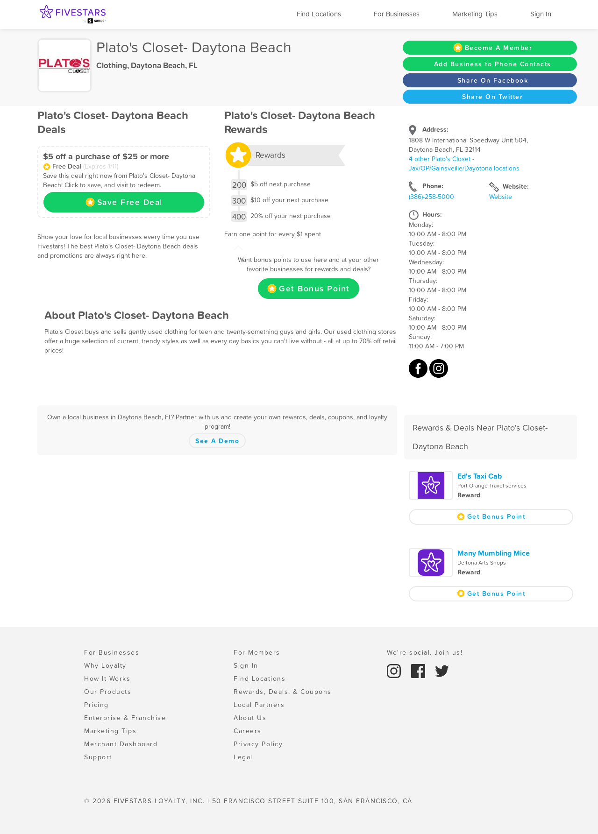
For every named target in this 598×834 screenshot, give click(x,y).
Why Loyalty (105, 665)
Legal (243, 757)
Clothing (111, 65)
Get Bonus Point (308, 289)
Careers (248, 730)
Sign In (540, 13)
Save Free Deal (124, 202)
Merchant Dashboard (120, 744)
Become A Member (493, 47)
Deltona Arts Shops (481, 562)
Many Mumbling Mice (493, 552)
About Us (250, 717)
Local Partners (259, 704)
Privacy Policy (258, 744)
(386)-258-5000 (431, 196)
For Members (257, 652)
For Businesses (397, 13)
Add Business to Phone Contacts (492, 64)
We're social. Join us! (425, 652)
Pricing (96, 704)
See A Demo (217, 440)
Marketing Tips (475, 13)
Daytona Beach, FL (164, 65)
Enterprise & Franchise (125, 717)
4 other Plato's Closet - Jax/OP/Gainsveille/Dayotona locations (464, 163)
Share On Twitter (492, 96)
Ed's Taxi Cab (479, 475)
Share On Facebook (492, 80)
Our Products (107, 691)
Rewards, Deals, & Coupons (283, 691)
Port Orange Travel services (492, 485)
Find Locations (319, 13)
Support (98, 757)
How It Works (107, 678)
